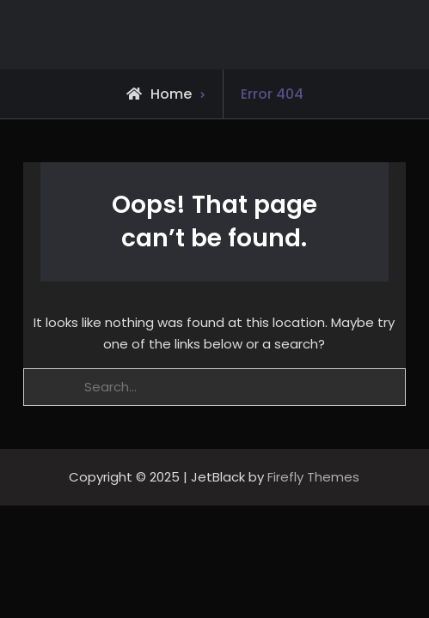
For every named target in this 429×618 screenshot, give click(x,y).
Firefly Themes (313, 477)
